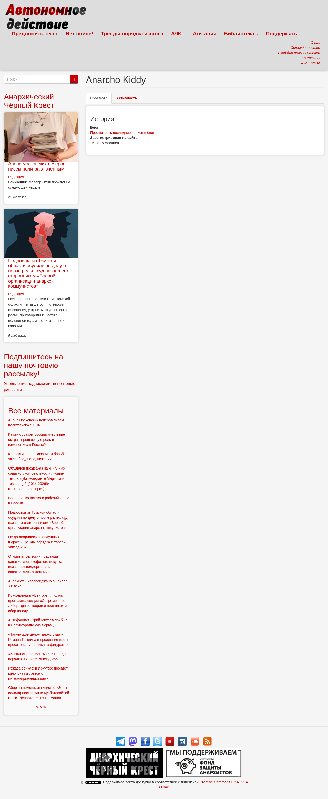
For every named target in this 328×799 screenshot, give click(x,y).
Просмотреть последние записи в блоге (123, 133)
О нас (164, 787)
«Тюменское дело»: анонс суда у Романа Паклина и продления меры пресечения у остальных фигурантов (39, 639)
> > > (41, 707)
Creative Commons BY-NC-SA (224, 782)
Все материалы (36, 410)
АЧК (178, 33)
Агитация (204, 33)
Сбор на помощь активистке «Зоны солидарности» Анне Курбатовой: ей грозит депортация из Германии (38, 693)
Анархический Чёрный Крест (29, 101)
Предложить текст (35, 33)
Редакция (16, 177)
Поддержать (281, 33)
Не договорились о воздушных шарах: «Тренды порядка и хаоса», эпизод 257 (37, 542)
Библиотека (241, 33)
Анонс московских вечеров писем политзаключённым (36, 166)
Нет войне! (79, 33)
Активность (126, 98)
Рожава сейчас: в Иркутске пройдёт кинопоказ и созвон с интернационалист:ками (38, 673)
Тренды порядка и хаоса (132, 33)
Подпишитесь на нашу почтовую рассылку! (33, 365)
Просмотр (101, 100)
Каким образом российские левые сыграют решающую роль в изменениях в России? (36, 439)
